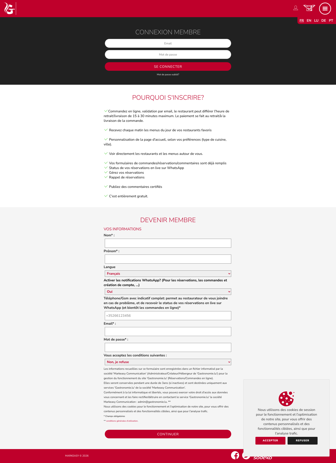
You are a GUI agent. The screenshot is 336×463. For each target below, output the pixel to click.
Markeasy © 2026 (76, 456)
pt (331, 20)
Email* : (110, 323)
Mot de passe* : (116, 339)
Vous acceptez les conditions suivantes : (135, 355)
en (309, 20)
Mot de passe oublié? (168, 74)
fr (302, 20)
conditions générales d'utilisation (122, 420)
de (323, 20)
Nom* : (109, 235)
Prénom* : (111, 251)
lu (316, 20)
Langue (110, 267)
